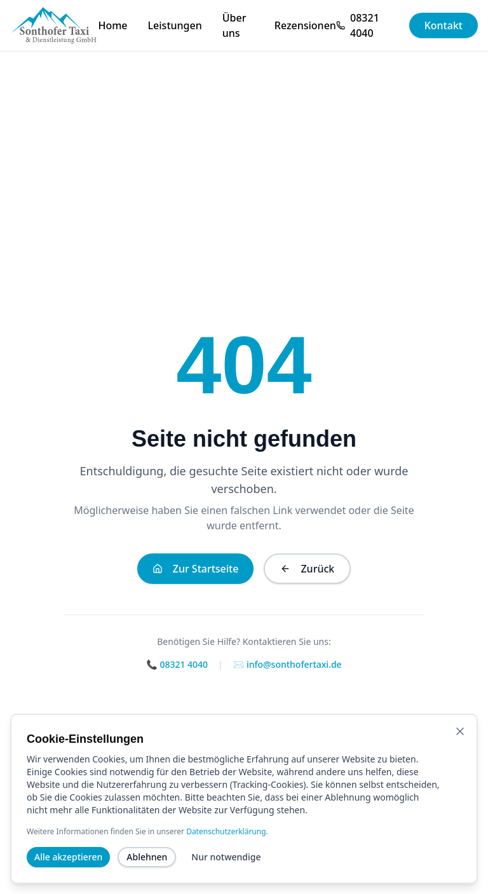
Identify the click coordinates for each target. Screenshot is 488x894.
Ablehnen (146, 871)
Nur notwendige (226, 871)
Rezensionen (305, 25)
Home (112, 25)
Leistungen (175, 25)
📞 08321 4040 (177, 664)
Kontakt (443, 25)
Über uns (234, 25)
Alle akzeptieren (68, 871)
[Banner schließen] (460, 746)
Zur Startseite (195, 569)
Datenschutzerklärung (226, 846)
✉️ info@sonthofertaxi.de (287, 664)
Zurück (307, 569)
